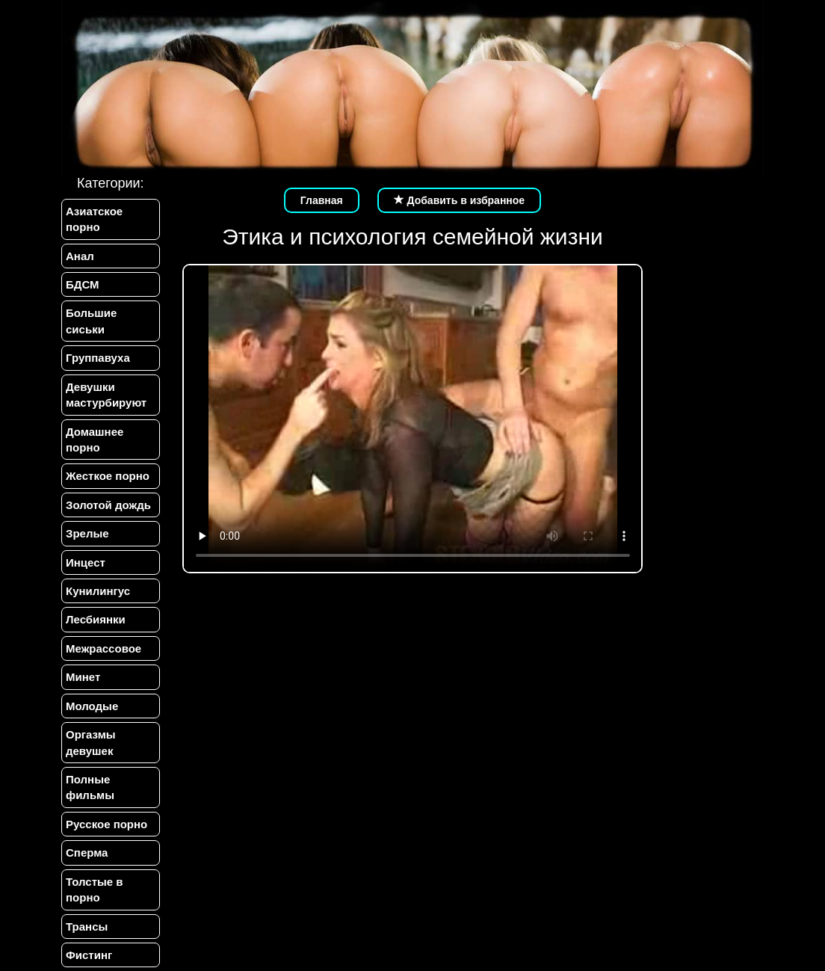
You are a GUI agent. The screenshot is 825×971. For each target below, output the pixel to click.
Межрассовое (103, 648)
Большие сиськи (91, 320)
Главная (321, 200)
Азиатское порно (94, 219)
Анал (80, 256)
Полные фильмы (90, 787)
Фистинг (89, 955)
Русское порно (106, 824)
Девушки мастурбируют (106, 394)
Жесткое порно (107, 475)
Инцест (85, 562)
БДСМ (82, 284)
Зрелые (87, 533)
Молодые (92, 706)
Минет (83, 677)
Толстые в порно (94, 889)
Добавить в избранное (459, 200)
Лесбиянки (96, 619)
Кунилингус (98, 591)
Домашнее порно (94, 439)
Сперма (87, 852)
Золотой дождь (108, 505)
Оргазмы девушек (91, 742)
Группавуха (98, 357)
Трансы (87, 926)
